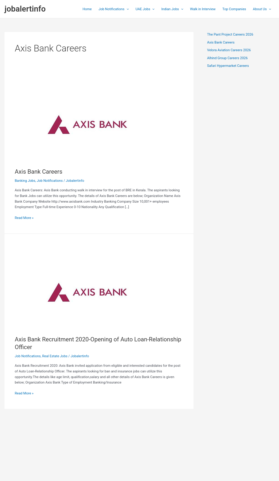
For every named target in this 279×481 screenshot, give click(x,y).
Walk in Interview (202, 9)
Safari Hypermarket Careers (228, 66)
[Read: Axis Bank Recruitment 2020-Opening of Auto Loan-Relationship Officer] (87, 287)
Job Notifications (113, 9)
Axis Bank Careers (38, 171)
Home (87, 9)
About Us (262, 9)
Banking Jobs (25, 181)
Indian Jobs (172, 9)
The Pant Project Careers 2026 (230, 34)
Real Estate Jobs (55, 356)
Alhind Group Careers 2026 (227, 58)
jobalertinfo (25, 9)
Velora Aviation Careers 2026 (229, 50)
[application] (127, 9)
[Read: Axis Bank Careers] (87, 119)
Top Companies (234, 9)
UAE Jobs (145, 9)
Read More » (24, 218)
